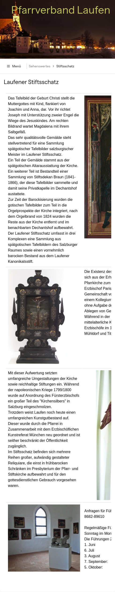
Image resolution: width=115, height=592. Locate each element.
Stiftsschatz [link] (65, 66)
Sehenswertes (39, 66)
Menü (14, 66)
